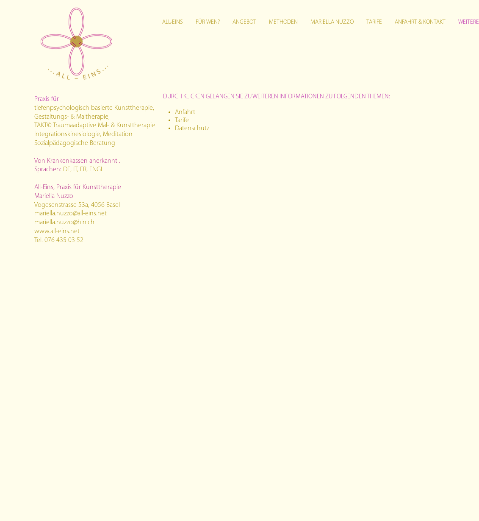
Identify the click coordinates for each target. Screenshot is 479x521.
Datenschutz (192, 128)
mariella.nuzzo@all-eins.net (70, 213)
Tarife (182, 120)
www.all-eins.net (57, 231)
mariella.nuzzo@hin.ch (64, 222)
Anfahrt (185, 112)
